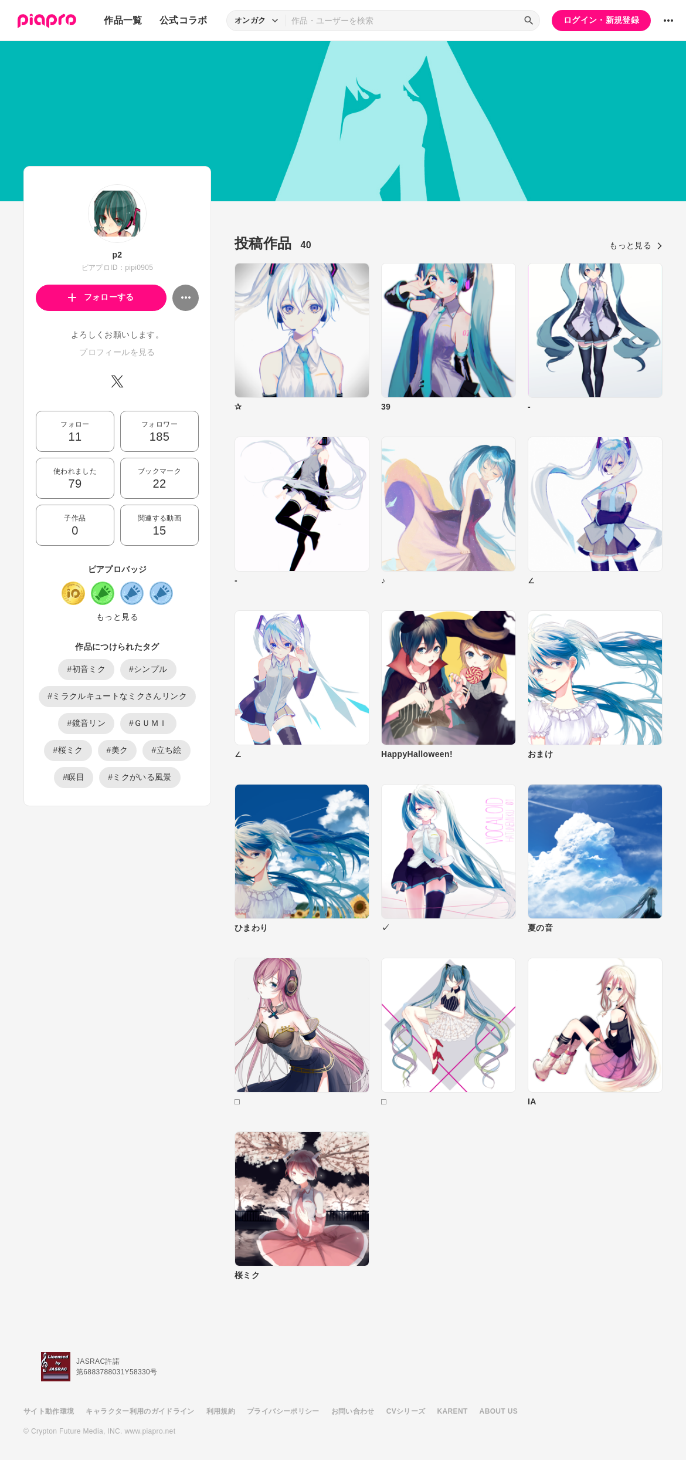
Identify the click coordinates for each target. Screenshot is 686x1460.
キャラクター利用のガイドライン (140, 1411)
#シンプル (148, 669)
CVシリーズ (406, 1411)
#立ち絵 (166, 750)
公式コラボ (183, 20)
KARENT (452, 1411)
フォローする (101, 297)
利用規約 (220, 1411)
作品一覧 (123, 20)
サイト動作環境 (48, 1411)
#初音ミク (86, 669)
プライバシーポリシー (283, 1411)
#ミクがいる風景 (140, 777)
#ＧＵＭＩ (148, 723)
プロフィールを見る (117, 352)
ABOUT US (499, 1411)
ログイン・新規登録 (601, 20)
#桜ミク (68, 750)
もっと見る (117, 616)
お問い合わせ (353, 1411)
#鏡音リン (86, 723)
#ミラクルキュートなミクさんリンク (117, 696)
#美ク (117, 750)
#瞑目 (73, 777)
